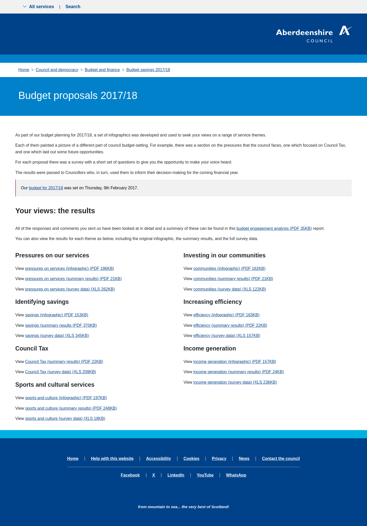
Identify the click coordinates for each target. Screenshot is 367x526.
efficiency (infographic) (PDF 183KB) (226, 315)
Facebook (130, 475)
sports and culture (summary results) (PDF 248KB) (71, 408)
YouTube (205, 475)
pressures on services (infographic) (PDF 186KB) (69, 268)
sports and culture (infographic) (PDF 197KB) (66, 398)
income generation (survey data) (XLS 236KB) (235, 382)
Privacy (219, 459)
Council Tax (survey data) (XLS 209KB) (60, 372)
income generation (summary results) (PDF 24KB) (238, 372)
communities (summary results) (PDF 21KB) (233, 279)
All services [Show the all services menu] (38, 6)
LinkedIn (175, 475)
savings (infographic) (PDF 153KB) (56, 315)
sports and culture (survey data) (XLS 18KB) (65, 418)
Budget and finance (102, 70)
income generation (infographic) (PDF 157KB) (234, 361)
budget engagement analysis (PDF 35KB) (274, 228)
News (244, 459)
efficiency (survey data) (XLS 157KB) (226, 335)
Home (23, 70)
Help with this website (112, 459)
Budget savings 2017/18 (148, 70)
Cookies (191, 459)
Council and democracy (57, 70)
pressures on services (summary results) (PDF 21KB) (73, 279)
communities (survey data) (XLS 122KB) (229, 289)
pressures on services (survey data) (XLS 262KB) (70, 289)
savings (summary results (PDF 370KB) (61, 325)
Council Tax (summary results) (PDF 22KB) (64, 361)
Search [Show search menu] (73, 6)
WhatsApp (236, 475)
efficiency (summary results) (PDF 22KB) (230, 325)
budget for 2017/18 (46, 188)
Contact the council (281, 459)
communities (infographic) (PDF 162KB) (229, 268)
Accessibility (158, 459)
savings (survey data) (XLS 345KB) (57, 335)
